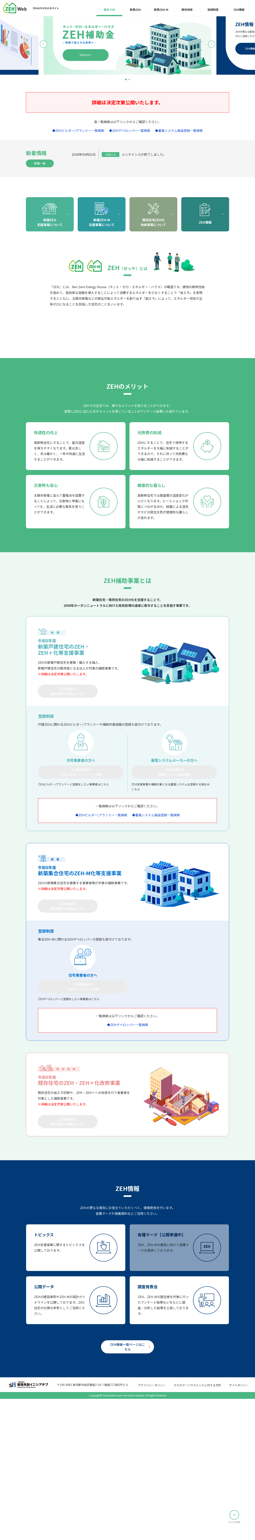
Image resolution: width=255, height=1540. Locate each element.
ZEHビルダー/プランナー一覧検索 (79, 130)
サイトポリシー (239, 1530)
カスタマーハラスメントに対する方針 (197, 1530)
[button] (126, 79)
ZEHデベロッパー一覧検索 (131, 130)
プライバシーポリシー (152, 1530)
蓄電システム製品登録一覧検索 (180, 130)
